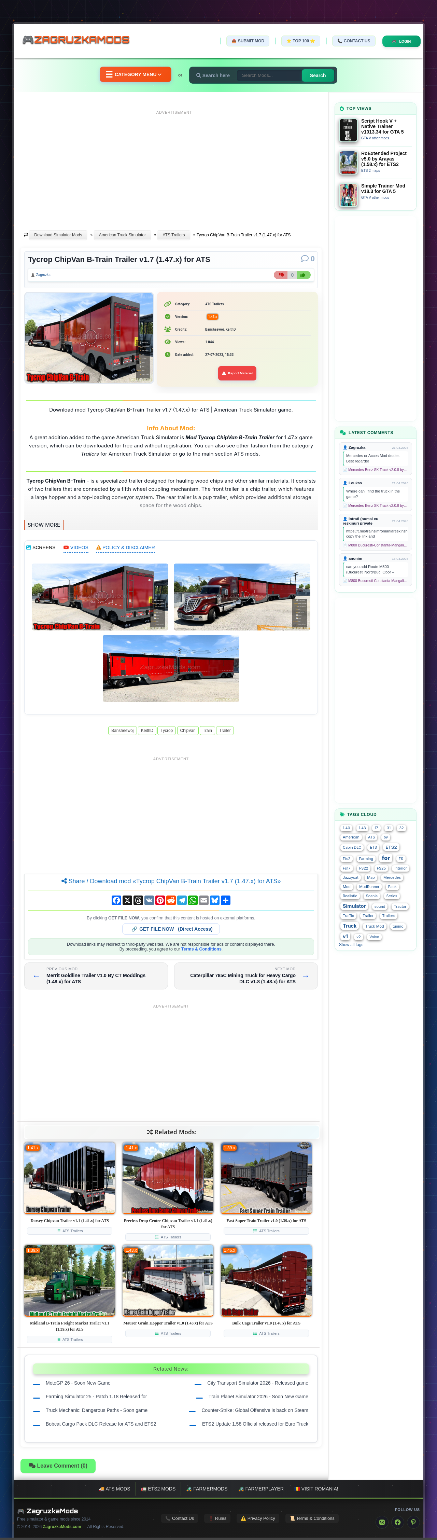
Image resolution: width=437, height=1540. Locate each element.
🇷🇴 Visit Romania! (316, 1491)
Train (207, 732)
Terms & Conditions (201, 951)
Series (391, 896)
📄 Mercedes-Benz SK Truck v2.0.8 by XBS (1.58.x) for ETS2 (375, 470)
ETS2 (391, 847)
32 (401, 828)
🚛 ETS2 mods (158, 1491)
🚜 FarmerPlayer (261, 1491)
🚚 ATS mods (114, 1491)
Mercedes (392, 877)
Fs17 (347, 868)
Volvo (374, 937)
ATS (371, 837)
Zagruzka (46, 276)
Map (371, 877)
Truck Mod (374, 926)
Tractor (400, 906)
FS (401, 859)
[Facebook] (397, 1524)
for (386, 858)
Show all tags (351, 944)
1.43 (362, 828)
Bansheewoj (122, 732)
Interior (400, 868)
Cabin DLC (352, 847)
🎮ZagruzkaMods (80, 40)
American (351, 837)
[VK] (382, 1524)
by (386, 837)
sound (380, 906)
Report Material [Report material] (237, 375)
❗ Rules (217, 1520)
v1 (345, 936)
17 (376, 828)
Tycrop (166, 732)
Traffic (348, 916)
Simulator (354, 906)
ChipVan (188, 732)
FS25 (381, 868)
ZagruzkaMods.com (62, 1529)
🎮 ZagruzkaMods (47, 1513)
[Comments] (308, 258)
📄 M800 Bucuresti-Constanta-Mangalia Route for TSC (375, 545)
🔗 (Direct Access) (172, 931)
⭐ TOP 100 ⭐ (295, 41)
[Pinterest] (413, 1524)
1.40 (346, 828)
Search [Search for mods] (324, 75)
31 (389, 828)
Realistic (350, 896)
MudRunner (369, 887)
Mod (347, 887)
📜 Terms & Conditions (312, 1520)
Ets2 (346, 859)
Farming (366, 859)
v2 (358, 937)
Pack (392, 887)
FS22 (363, 868)
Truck (349, 926)
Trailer (225, 732)
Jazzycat (350, 877)
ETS (373, 847)
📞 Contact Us (348, 41)
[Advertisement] (174, 165)
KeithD (147, 732)
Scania (372, 896)
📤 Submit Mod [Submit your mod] (242, 41)
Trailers (388, 916)
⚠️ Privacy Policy (258, 1520)
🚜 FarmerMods (206, 1491)
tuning (398, 926)
